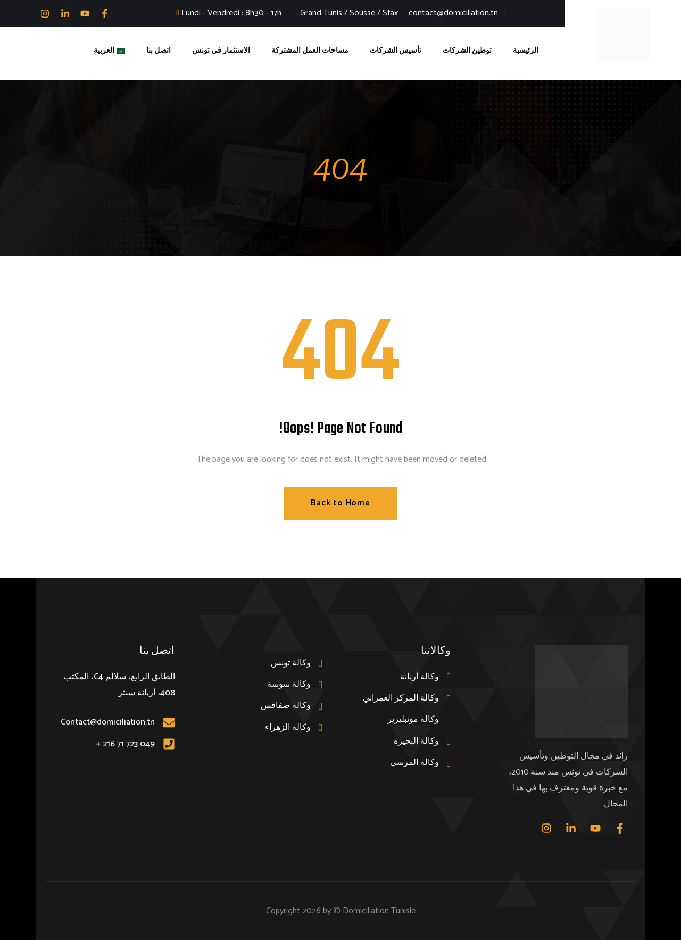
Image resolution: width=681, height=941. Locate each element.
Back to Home (340, 503)
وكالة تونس (291, 663)
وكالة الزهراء (288, 727)
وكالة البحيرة (416, 741)
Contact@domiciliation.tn (108, 722)
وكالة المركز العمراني (401, 699)
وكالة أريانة (419, 677)
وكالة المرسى (414, 763)
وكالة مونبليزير (413, 720)
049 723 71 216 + (125, 744)
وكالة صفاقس (286, 706)
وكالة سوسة (289, 685)
